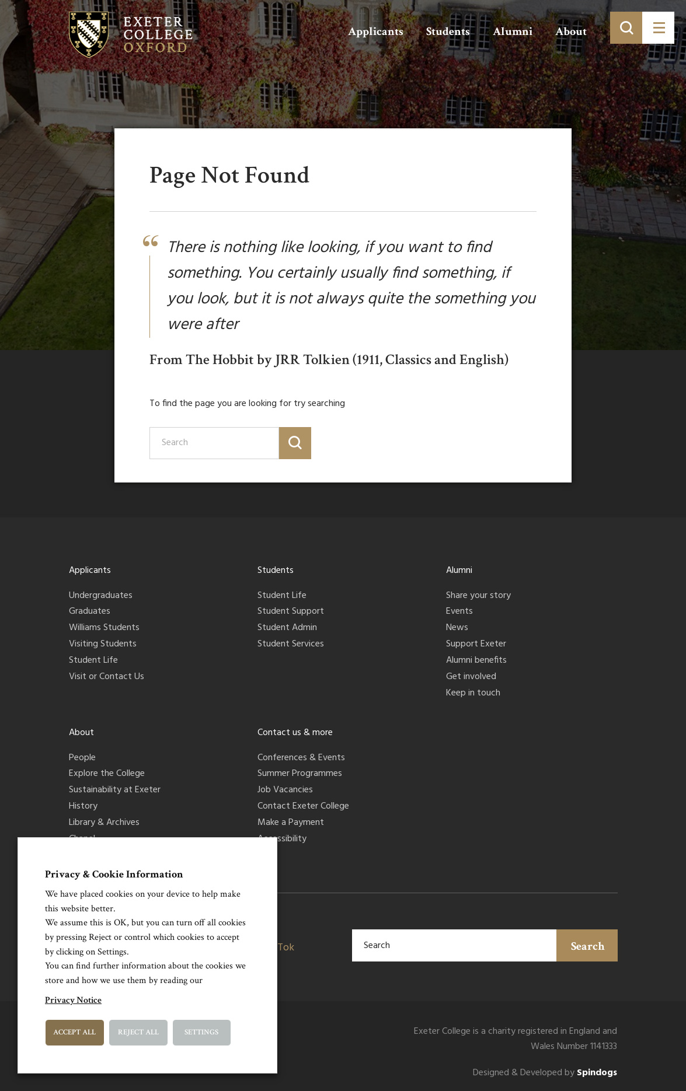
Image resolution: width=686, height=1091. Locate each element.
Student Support (290, 612)
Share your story (478, 596)
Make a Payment (290, 823)
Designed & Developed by (545, 1073)
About (571, 31)
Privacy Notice (73, 1000)
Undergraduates (101, 596)
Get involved (471, 677)
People (82, 758)
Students (448, 31)
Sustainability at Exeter (115, 791)
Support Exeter (476, 645)
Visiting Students (103, 645)
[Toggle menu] (658, 28)
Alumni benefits (476, 661)
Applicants (375, 31)
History (83, 807)
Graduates (89, 612)
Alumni (512, 31)
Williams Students (104, 628)
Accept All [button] (74, 1032)
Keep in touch (473, 694)
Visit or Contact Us (106, 677)
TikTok (278, 947)
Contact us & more (295, 732)
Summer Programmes (299, 774)
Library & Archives (104, 823)
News (457, 628)
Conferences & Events (301, 758)
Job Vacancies (285, 791)
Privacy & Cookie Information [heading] (114, 874)
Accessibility (282, 840)
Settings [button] (201, 1032)
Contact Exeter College (303, 807)
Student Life (93, 661)
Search (588, 946)
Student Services (290, 645)
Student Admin (287, 628)
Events (459, 612)
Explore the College (107, 774)
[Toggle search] (626, 28)
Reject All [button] (138, 1032)
